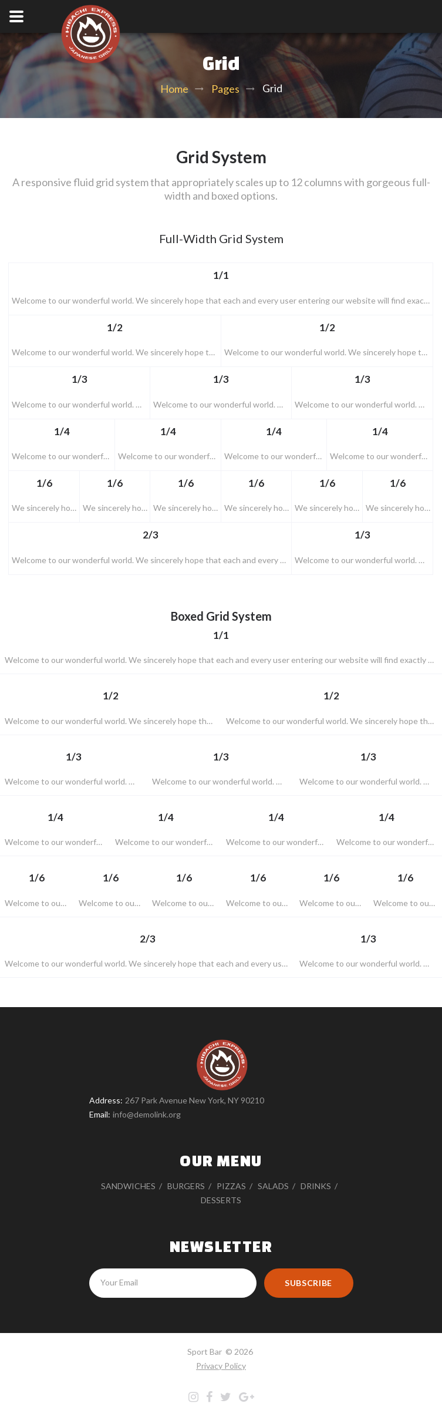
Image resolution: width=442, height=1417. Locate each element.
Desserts (221, 1200)
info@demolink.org (147, 1114)
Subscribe (308, 1283)
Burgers (186, 1186)
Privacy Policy (221, 1366)
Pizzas (231, 1186)
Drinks (316, 1186)
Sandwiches (128, 1186)
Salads (273, 1186)
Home (174, 88)
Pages (225, 88)
